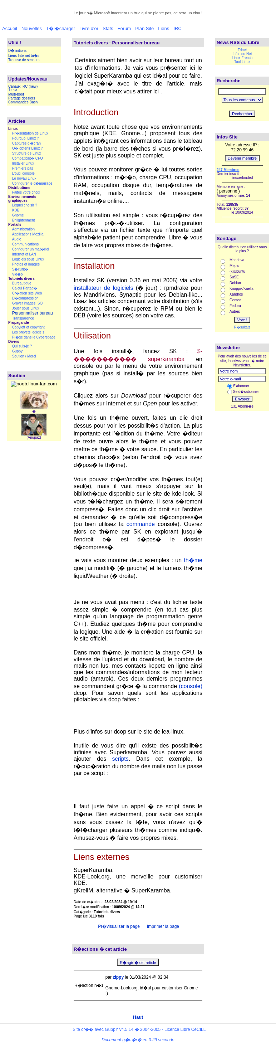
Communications (25, 244)
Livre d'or (88, 28)
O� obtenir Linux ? (27, 148)
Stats (108, 28)
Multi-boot (16, 94)
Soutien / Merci (24, 356)
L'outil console (23, 173)
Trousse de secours (23, 60)
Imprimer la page (162, 926)
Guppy (17, 351)
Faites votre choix (26, 192)
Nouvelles (31, 28)
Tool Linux (242, 62)
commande (141, 524)
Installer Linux (23, 163)
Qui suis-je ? (22, 346)
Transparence (23, 318)
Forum (124, 28)
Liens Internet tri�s (23, 56)
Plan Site (144, 28)
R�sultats (242, 327)
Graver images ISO (27, 303)
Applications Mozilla (28, 234)
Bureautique (21, 283)
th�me (193, 560)
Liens (163, 28)
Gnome (18, 215)
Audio (16, 239)
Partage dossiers (21, 98)
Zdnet (242, 50)
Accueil (9, 28)
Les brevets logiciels (28, 332)
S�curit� (20, 269)
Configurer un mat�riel (30, 249)
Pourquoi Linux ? (25, 138)
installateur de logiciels (103, 288)
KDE (16, 210)
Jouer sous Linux (25, 308)
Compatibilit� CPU (27, 158)
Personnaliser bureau (32, 313)
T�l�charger (60, 28)
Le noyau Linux (24, 178)
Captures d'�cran (26, 143)
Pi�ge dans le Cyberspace (33, 337)
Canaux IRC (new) (23, 86)
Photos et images (26, 264)
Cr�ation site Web (27, 293)
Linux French (242, 58)
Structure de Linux (26, 153)
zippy (118, 977)
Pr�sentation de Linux (30, 133)
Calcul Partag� (24, 288)
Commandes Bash (23, 102)
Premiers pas (22, 168)
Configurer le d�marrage (32, 183)
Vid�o (17, 274)
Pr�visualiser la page (118, 926)
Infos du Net (242, 54)
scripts (120, 759)
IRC (177, 28)
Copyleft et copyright (28, 327)
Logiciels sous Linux (28, 259)
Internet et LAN (24, 254)
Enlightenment (23, 220)
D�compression (25, 298)
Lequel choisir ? (24, 205)
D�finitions (17, 51)
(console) (190, 686)
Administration (23, 229)
